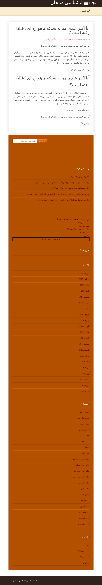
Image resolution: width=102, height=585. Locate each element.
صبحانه (87, 447)
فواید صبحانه (84, 518)
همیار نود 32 (85, 232)
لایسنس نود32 (84, 222)
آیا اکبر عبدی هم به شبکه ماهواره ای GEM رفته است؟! (53, 30)
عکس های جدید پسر (81, 471)
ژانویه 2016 (85, 391)
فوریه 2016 (85, 385)
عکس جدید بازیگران (81, 459)
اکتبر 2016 (85, 338)
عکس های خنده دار (82, 494)
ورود (88, 545)
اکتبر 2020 (85, 309)
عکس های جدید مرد (81, 488)
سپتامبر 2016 (84, 344)
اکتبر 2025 (85, 291)
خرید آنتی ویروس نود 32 (51, 239)
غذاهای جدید (84, 500)
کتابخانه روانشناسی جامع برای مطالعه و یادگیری (70, 188)
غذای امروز (85, 506)
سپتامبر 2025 (84, 297)
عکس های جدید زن (82, 483)
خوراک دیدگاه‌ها (83, 556)
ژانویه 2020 (85, 320)
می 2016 (86, 367)
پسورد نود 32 (84, 226)
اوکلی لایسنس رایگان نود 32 (78, 229)
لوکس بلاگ (85, 123)
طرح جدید (85, 453)
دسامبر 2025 (84, 279)
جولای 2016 (85, 356)
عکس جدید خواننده (82, 465)
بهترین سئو (85, 235)
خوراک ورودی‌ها (83, 550)
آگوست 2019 (84, 326)
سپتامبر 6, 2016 (73, 39)
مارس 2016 (85, 379)
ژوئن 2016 (85, 362)
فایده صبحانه (84, 512)
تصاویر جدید (85, 424)
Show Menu (86, 3)
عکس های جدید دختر (81, 477)
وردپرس (86, 562)
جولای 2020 (85, 314)
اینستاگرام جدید (83, 418)
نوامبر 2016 (85, 332)
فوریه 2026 (85, 273)
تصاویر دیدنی (84, 430)
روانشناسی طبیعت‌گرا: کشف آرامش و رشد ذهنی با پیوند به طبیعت (62, 200)
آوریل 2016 (85, 373)
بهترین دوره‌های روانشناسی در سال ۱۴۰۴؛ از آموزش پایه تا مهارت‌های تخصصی (58, 194)
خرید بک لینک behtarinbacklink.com (73, 219)
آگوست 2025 (84, 303)
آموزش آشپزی (49, 39)
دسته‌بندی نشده (83, 441)
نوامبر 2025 (85, 285)
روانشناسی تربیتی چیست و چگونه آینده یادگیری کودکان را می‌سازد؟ (62, 182)
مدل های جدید (84, 524)
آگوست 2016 (84, 350)
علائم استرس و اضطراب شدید (77, 176)
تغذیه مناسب (84, 435)
